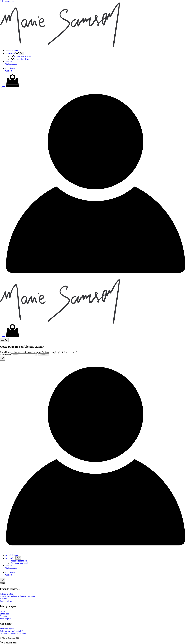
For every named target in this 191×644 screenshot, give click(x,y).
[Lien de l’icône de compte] (95, 278)
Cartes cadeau (11, 64)
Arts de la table (11, 50)
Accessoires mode (27, 596)
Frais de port (5, 618)
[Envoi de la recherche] (36, 354)
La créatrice (10, 68)
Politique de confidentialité (11, 631)
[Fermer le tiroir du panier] (2, 580)
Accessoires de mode (21, 59)
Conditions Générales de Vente (13, 633)
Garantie (3, 616)
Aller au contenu (7, 1)
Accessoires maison (21, 56)
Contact (8, 71)
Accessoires (12, 53)
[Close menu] (2, 358)
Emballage (4, 614)
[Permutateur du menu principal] (4, 340)
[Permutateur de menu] (21, 53)
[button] (17, 53)
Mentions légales (7, 629)
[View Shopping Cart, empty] (95, 81)
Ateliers (8, 61)
